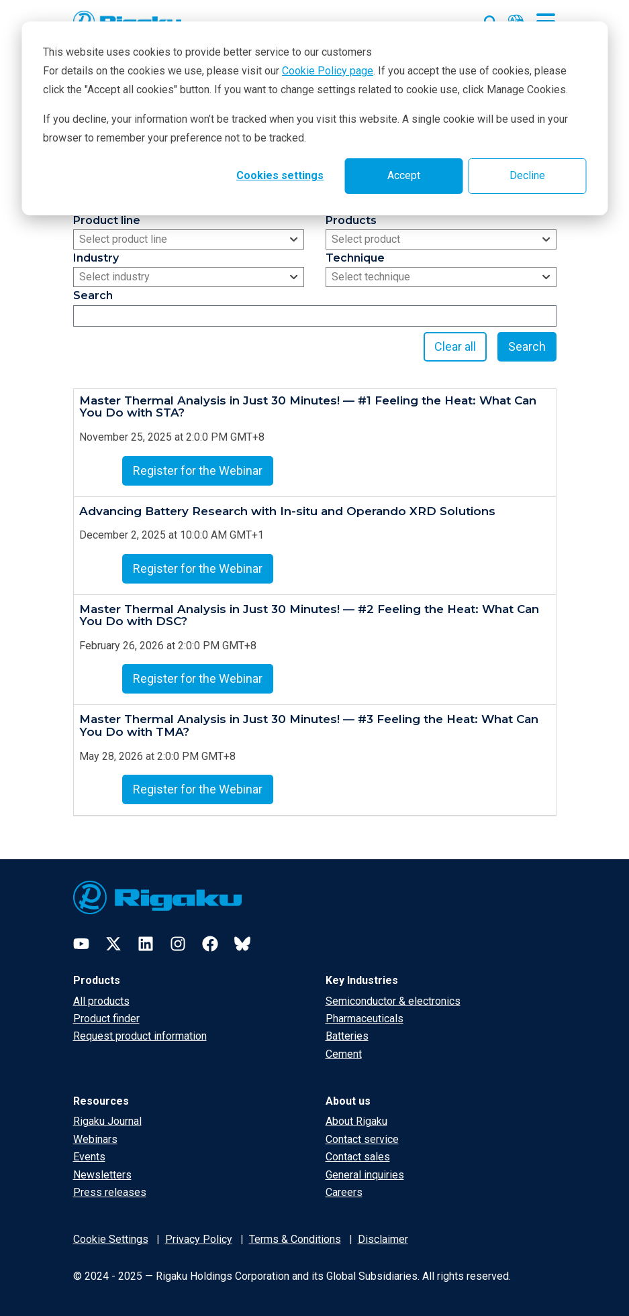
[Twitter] (113, 944)
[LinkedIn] (146, 944)
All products (101, 1001)
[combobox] (188, 239)
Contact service (362, 1139)
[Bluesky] (242, 944)
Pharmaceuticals (364, 1018)
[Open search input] (490, 19)
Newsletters (102, 1174)
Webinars (95, 1139)
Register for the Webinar (197, 470)
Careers (344, 1192)
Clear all (455, 346)
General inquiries (365, 1174)
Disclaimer (383, 1239)
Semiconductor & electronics (393, 1001)
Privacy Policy (198, 1239)
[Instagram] (178, 944)
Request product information (140, 1036)
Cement (344, 1054)
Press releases (109, 1192)
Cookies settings (280, 175)
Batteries (347, 1036)
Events (89, 1156)
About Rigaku (356, 1121)
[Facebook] (210, 944)
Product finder (106, 1018)
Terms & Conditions (295, 1239)
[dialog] (314, 118)
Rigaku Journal (107, 1121)
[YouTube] (81, 944)
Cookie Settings (110, 1239)
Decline (527, 175)
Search (527, 346)
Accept (403, 175)
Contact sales (358, 1156)
